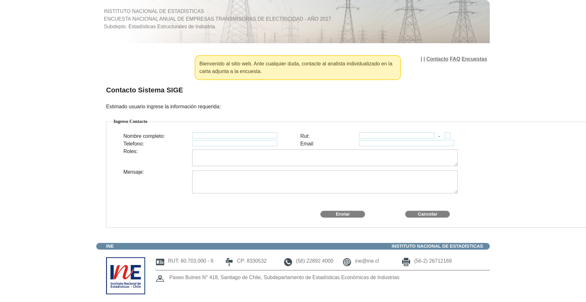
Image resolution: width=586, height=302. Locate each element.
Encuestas (474, 59)
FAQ (455, 59)
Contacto (437, 59)
